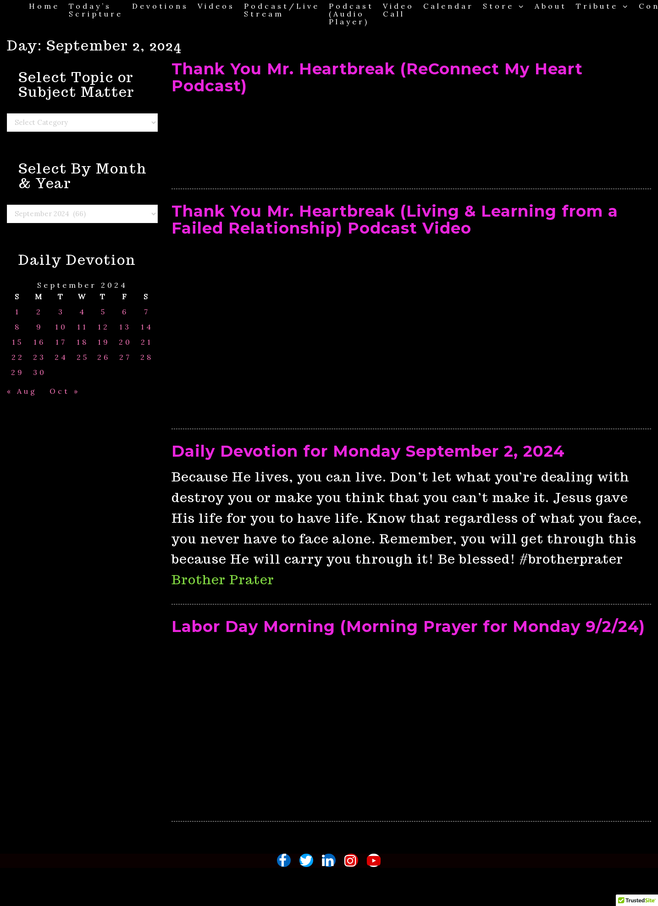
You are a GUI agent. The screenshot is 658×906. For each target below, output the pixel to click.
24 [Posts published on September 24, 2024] (61, 357)
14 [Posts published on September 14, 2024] (147, 327)
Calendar (448, 5)
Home (44, 5)
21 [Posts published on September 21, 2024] (147, 342)
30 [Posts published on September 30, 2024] (39, 372)
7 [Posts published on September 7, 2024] (147, 312)
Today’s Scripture (96, 9)
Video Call (398, 9)
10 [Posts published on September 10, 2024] (61, 327)
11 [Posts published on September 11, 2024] (82, 327)
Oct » (65, 391)
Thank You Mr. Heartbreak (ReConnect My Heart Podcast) (377, 77)
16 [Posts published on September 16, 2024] (39, 342)
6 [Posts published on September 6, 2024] (125, 312)
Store (504, 5)
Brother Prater (222, 579)
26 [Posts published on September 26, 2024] (103, 357)
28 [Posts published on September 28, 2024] (146, 357)
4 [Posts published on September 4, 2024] (82, 312)
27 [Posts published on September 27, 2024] (125, 357)
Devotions (160, 5)
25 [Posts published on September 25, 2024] (83, 357)
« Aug (22, 391)
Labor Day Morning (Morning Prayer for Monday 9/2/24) (408, 626)
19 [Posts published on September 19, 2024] (104, 342)
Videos (216, 5)
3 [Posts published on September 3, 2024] (61, 312)
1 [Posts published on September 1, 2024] (18, 312)
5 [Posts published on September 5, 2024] (104, 312)
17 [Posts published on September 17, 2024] (61, 342)
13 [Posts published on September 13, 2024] (125, 327)
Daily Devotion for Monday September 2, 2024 (368, 451)
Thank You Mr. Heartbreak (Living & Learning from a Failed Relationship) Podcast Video (394, 219)
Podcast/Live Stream (282, 9)
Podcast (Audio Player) (351, 13)
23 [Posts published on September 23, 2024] (39, 357)
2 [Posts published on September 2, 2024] (39, 312)
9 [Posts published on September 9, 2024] (39, 327)
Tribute (603, 5)
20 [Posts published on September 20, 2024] (125, 342)
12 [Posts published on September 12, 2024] (104, 327)
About (551, 5)
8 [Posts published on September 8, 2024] (18, 327)
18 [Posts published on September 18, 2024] (82, 342)
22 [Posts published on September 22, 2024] (17, 357)
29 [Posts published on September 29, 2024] (17, 372)
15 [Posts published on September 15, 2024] (17, 342)
